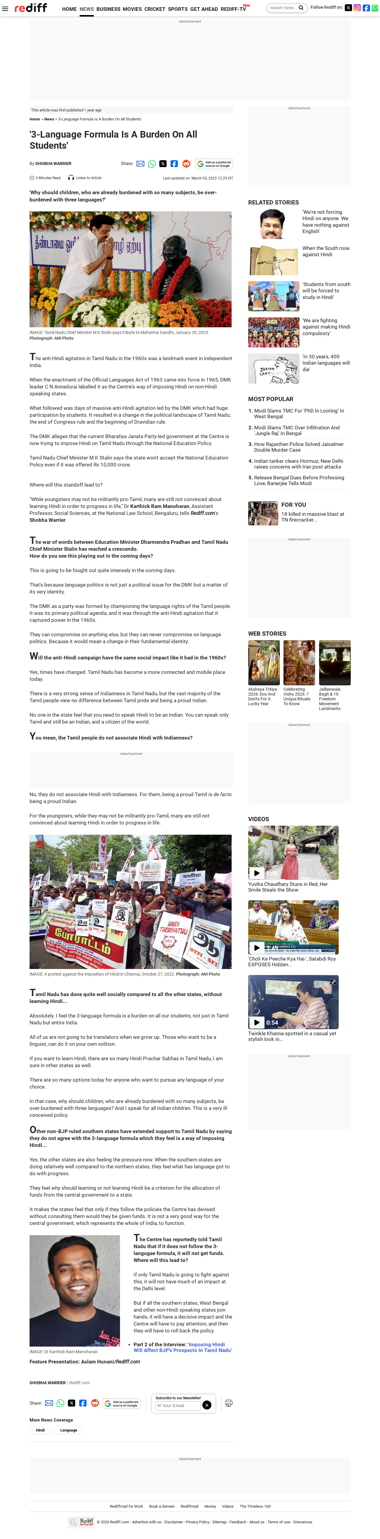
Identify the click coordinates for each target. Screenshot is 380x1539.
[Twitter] (348, 7)
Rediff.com (119, 1522)
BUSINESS (108, 9)
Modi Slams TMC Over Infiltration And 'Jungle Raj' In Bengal (297, 430)
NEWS (87, 9)
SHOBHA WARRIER (53, 163)
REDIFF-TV (233, 9)
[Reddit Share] (185, 163)
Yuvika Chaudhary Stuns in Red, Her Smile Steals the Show (288, 887)
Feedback (238, 1522)
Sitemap (219, 1522)
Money (210, 1506)
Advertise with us (146, 1522)
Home (35, 119)
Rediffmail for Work (126, 1506)
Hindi (40, 1430)
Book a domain (162, 1506)
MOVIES (132, 9)
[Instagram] (357, 7)
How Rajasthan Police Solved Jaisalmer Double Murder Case (299, 447)
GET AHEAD (204, 9)
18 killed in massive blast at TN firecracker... (312, 517)
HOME (69, 9)
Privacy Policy (197, 1522)
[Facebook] (366, 7)
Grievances (302, 1522)
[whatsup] (375, 7)
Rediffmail (189, 1506)
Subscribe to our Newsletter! (178, 1398)
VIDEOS (258, 819)
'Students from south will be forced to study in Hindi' (326, 291)
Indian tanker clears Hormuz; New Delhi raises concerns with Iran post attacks (298, 464)
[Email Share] (139, 163)
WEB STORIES (267, 633)
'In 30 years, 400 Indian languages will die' (326, 363)
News (49, 119)
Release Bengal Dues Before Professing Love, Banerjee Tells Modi (299, 480)
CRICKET (155, 9)
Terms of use (279, 1522)
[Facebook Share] (173, 163)
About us (256, 1522)
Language (68, 1430)
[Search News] (299, 8)
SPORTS (178, 9)
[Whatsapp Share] (151, 163)
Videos (228, 1506)
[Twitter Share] (162, 163)
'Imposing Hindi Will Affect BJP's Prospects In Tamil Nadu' (183, 1347)
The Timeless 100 (255, 1506)
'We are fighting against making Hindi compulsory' (326, 327)
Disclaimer (173, 1522)
